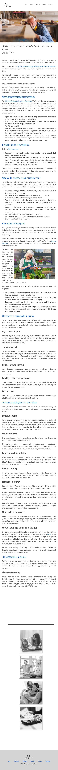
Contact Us (16, 761)
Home (26, 4)
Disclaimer (48, 761)
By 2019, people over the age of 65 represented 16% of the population (37, 66)
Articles (31, 4)
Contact (44, 4)
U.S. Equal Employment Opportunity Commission (18, 101)
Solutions (50, 4)
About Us (38, 4)
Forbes (49, 534)
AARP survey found (13, 149)
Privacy (40, 761)
